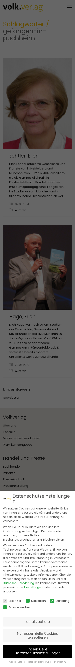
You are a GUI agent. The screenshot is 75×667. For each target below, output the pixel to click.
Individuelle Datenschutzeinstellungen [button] (38, 649)
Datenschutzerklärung (18, 581)
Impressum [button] (60, 660)
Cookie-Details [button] (17, 660)
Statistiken (36, 599)
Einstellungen (33, 585)
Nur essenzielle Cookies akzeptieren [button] (37, 633)
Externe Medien (16, 606)
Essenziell (12, 599)
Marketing (59, 599)
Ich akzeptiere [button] (37, 620)
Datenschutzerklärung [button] (39, 660)
